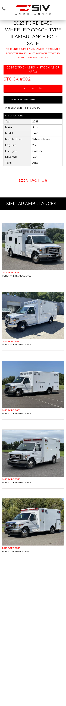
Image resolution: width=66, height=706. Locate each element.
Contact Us (33, 88)
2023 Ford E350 (11, 479)
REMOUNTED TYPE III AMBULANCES (25, 49)
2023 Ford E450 (11, 272)
